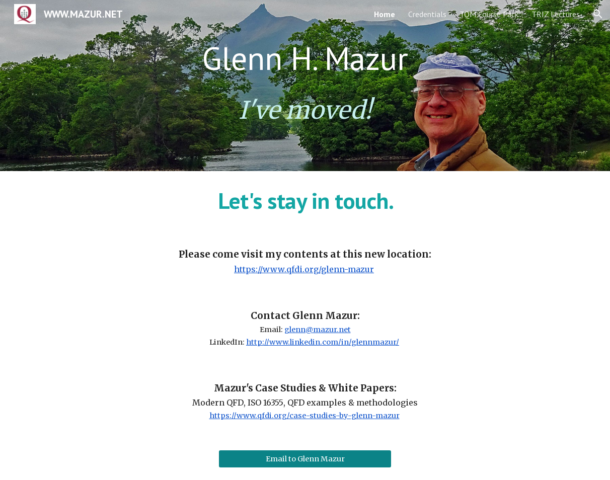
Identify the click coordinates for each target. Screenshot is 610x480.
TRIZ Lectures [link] (555, 14)
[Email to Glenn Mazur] (305, 459)
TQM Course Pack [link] (489, 14)
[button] (598, 14)
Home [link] (384, 14)
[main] (305, 58)
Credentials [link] (427, 14)
